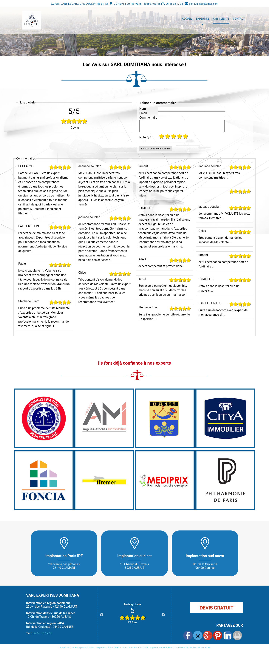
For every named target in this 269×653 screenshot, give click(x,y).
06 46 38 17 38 (42, 635)
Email (143, 113)
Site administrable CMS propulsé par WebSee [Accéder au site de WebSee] (147, 649)
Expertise (202, 18)
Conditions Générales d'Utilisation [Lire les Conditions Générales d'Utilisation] (192, 649)
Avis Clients (221, 18)
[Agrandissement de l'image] (44, 449)
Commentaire (148, 117)
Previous (101, 617)
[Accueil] (31, 20)
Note (145, 139)
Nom (142, 108)
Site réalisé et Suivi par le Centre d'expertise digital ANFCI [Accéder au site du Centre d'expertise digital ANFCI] (90, 649)
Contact (239, 18)
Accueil (187, 18)
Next (163, 617)
